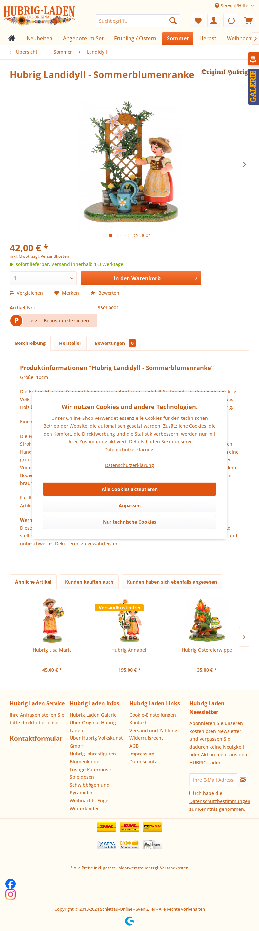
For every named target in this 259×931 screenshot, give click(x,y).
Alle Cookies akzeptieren (130, 489)
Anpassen (130, 505)
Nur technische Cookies (129, 522)
